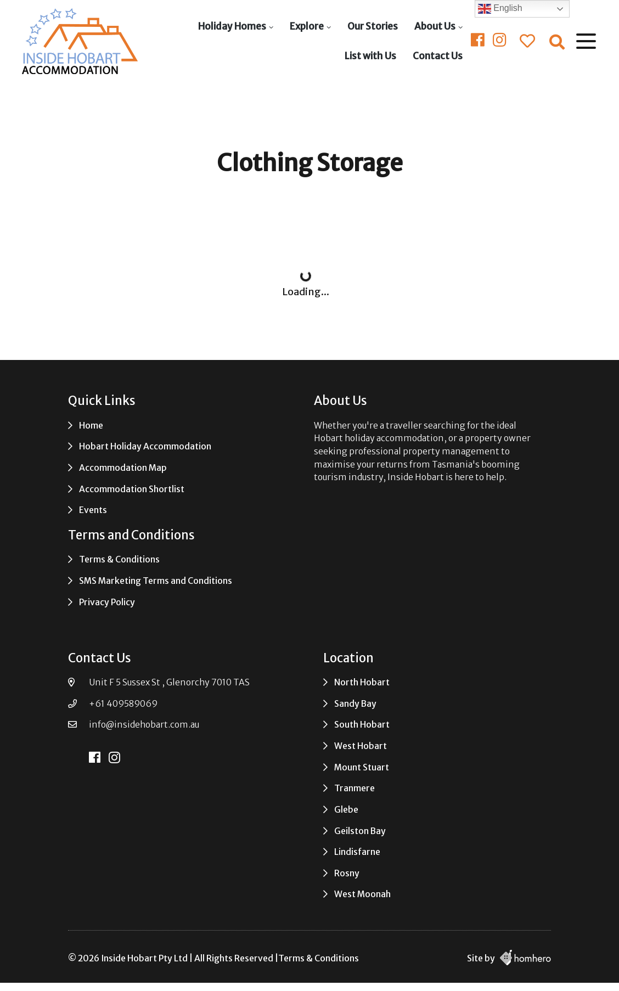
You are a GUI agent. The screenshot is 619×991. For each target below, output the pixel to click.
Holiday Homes (232, 26)
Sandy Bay (355, 704)
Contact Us (438, 56)
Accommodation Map (123, 468)
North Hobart (362, 682)
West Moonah (362, 894)
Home (91, 425)
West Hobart (360, 746)
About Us (434, 26)
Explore (307, 26)
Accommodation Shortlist (131, 489)
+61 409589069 (123, 704)
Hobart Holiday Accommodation (145, 446)
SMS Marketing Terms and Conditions (155, 581)
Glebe (346, 809)
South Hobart (362, 724)
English (500, 8)
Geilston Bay (360, 831)
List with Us (370, 56)
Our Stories (372, 26)
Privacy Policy (107, 602)
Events (93, 510)
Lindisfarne (357, 852)
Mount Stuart (361, 767)
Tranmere (354, 788)
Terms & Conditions (119, 559)
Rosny (346, 873)
